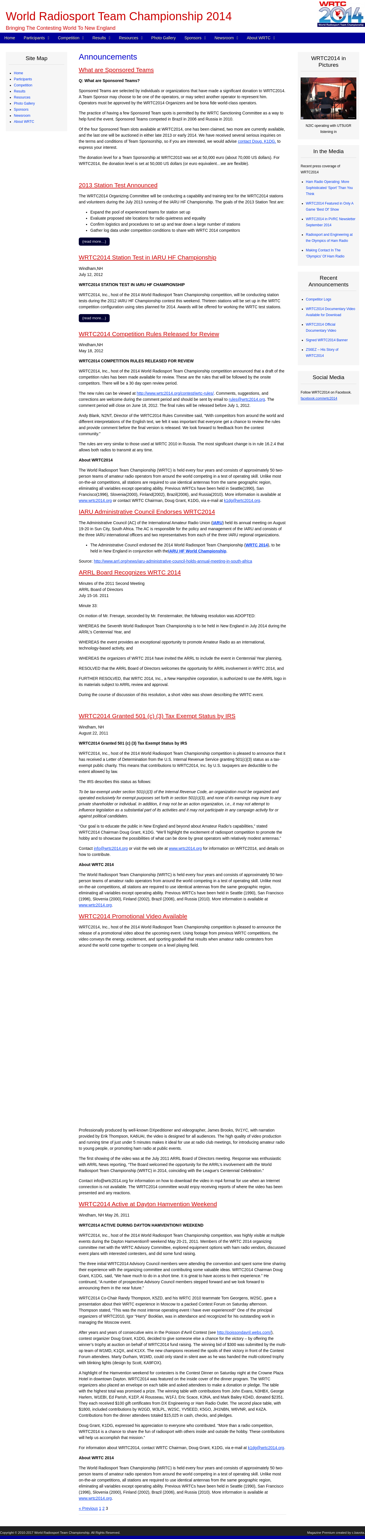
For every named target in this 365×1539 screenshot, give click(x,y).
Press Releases (30, 334)
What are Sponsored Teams (116, 69)
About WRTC (258, 38)
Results (99, 38)
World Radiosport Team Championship (61, 1532)
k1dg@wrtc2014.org (242, 500)
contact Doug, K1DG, (257, 141)
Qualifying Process (32, 128)
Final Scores (28, 194)
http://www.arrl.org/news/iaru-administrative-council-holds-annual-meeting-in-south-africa (173, 561)
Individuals (26, 304)
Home (9, 38)
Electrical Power (30, 243)
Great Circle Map (31, 255)
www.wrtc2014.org (95, 500)
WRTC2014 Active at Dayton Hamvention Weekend (148, 1204)
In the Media (27, 346)
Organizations (29, 292)
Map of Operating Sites (36, 164)
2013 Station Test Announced (118, 185)
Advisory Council (31, 298)
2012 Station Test (31, 267)
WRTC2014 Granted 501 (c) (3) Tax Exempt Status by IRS (157, 716)
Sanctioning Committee (36, 413)
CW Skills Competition (35, 207)
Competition (69, 38)
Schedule (25, 140)
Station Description (32, 158)
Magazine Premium (321, 1532)
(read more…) (94, 241)
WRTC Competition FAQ (37, 152)
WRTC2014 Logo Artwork (37, 376)
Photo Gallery (163, 38)
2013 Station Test (31, 261)
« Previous (88, 1508)
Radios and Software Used (38, 213)
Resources (128, 38)
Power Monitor (29, 249)
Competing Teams (32, 85)
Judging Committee (33, 122)
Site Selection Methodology (39, 170)
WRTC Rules (28, 146)
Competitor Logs (31, 219)
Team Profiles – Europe (36, 97)
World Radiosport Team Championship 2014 (119, 16)
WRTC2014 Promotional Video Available (133, 916)
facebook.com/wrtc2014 (319, 398)
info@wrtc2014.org (111, 848)
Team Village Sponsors (36, 310)
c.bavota (358, 1532)
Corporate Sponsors (33, 285)
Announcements (30, 340)
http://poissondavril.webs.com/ (244, 1332)
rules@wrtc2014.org (247, 399)
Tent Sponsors (29, 316)
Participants (34, 38)
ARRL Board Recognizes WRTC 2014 (130, 572)
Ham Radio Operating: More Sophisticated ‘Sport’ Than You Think (329, 188)
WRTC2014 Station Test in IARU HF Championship (147, 257)
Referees (25, 116)
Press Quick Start (31, 328)
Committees (27, 407)
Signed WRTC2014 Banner (327, 340)
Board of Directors (32, 401)
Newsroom (224, 38)
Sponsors (192, 38)
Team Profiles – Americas (37, 91)
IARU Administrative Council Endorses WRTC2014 (147, 511)
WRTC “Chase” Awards (36, 176)
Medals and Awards (33, 188)
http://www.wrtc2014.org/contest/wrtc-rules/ (175, 393)
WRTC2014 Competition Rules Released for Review (149, 334)
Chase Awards (29, 201)
